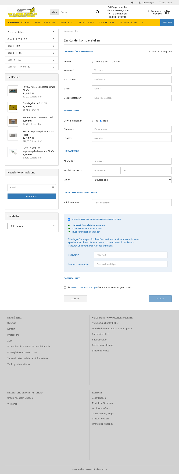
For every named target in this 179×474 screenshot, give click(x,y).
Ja (97, 120)
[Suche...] (54, 12)
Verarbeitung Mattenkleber (105, 323)
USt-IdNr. (68, 138)
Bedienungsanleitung (102, 345)
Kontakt (11, 329)
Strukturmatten (99, 339)
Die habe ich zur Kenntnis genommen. (99, 287)
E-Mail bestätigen (72, 98)
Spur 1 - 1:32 (67, 22)
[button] (132, 2)
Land (66, 179)
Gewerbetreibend (72, 120)
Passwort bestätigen (78, 264)
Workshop (12, 404)
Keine (117, 61)
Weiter (160, 298)
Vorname (68, 70)
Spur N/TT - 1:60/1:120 (131, 22)
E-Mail (67, 88)
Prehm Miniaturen (18, 22)
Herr (98, 61)
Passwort (73, 254)
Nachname (69, 79)
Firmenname (70, 129)
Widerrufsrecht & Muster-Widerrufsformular (29, 346)
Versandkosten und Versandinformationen (28, 358)
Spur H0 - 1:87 (106, 22)
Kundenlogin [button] (146, 2)
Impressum (13, 334)
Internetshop (78, 469)
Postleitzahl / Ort (72, 170)
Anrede (67, 61)
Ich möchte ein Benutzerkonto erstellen (96, 219)
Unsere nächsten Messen (20, 398)
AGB (9, 340)
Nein (105, 120)
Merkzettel (165, 2)
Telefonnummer (72, 202)
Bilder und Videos (100, 350)
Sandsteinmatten (100, 334)
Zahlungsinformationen (18, 364)
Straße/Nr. (69, 161)
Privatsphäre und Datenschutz (22, 352)
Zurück (75, 298)
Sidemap (11, 323)
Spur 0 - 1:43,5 (86, 22)
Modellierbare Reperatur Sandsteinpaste (112, 328)
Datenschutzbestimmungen (84, 287)
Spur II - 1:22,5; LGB (45, 22)
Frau (107, 61)
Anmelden (31, 196)
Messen (167, 22)
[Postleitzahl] (103, 170)
